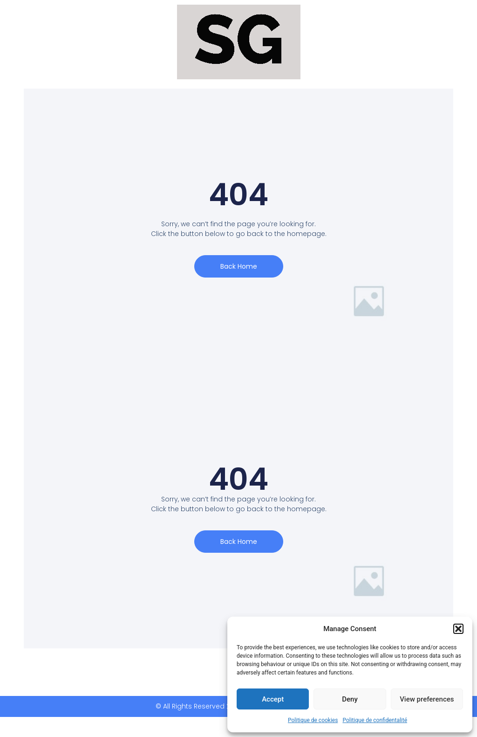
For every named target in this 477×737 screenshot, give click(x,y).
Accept (273, 699)
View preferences (427, 699)
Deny (350, 699)
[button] (458, 628)
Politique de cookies (313, 720)
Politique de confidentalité (374, 720)
